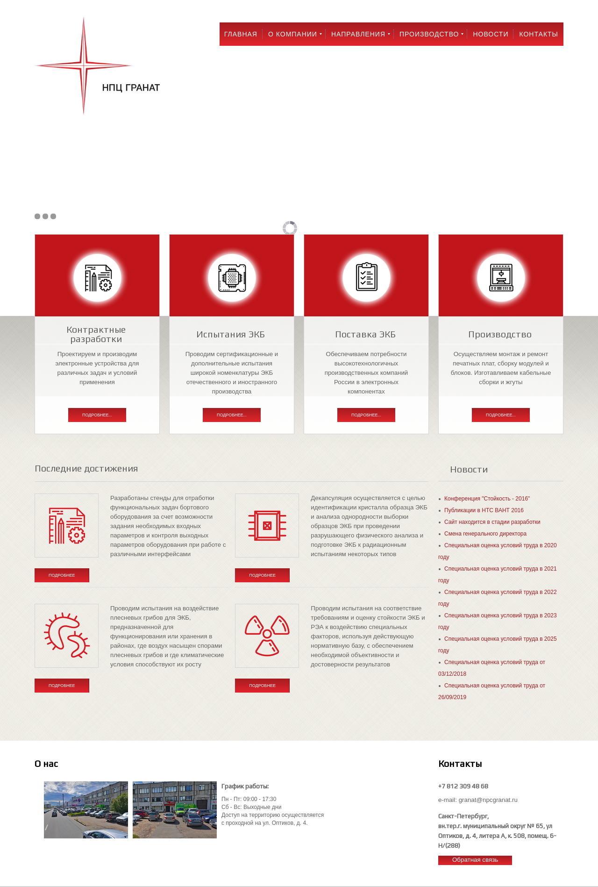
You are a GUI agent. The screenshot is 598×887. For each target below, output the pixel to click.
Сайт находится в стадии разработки (492, 522)
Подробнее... (97, 415)
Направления (358, 34)
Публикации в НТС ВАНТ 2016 (484, 510)
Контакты (538, 34)
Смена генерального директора (485, 533)
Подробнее (62, 575)
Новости (490, 34)
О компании (292, 34)
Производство (429, 34)
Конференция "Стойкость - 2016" (487, 498)
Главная (240, 34)
